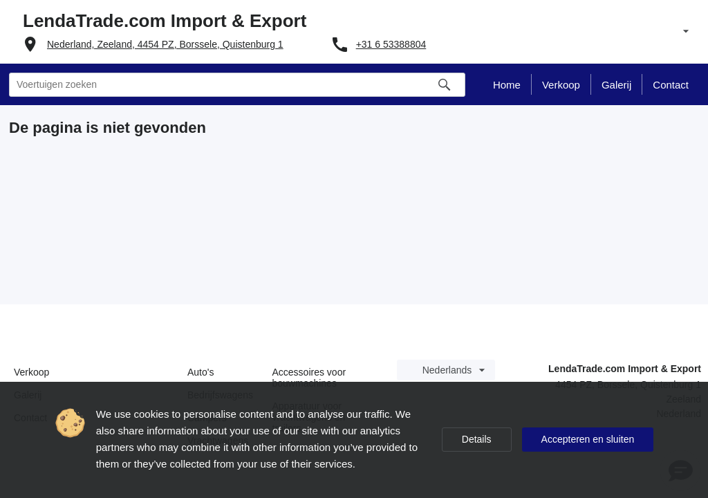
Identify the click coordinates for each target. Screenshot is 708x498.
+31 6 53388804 (391, 44)
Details (477, 439)
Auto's (200, 372)
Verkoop (31, 372)
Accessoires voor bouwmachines (309, 378)
